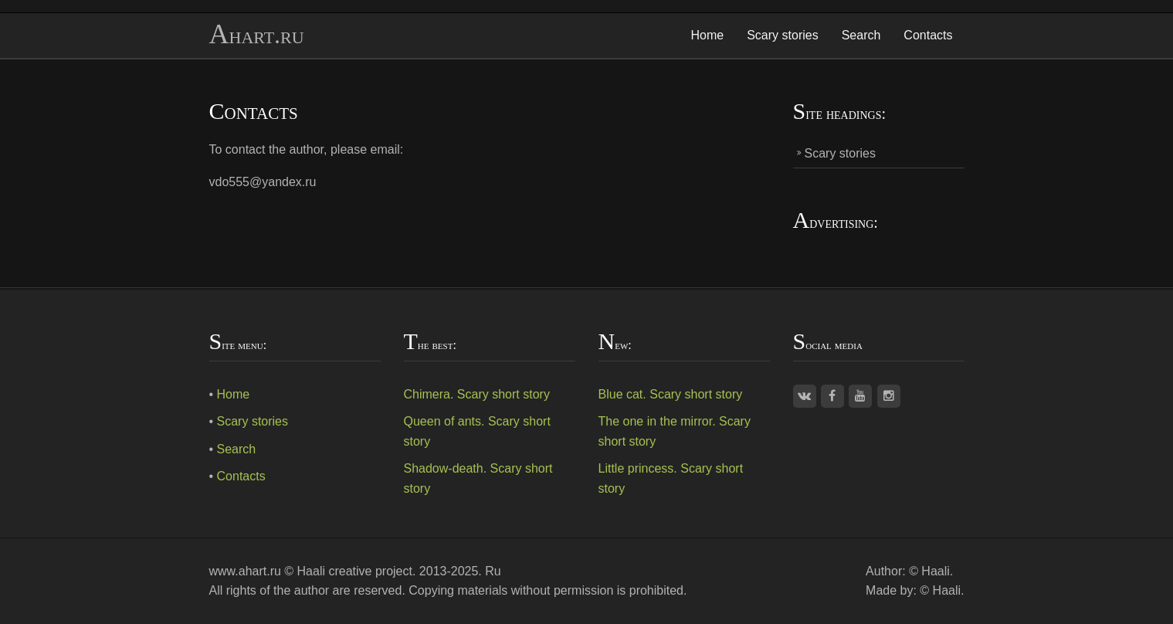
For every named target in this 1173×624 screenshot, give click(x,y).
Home (707, 35)
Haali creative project (354, 571)
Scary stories (782, 35)
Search (861, 35)
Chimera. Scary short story (477, 394)
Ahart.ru (256, 35)
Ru (492, 571)
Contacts (927, 35)
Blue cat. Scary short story (670, 394)
